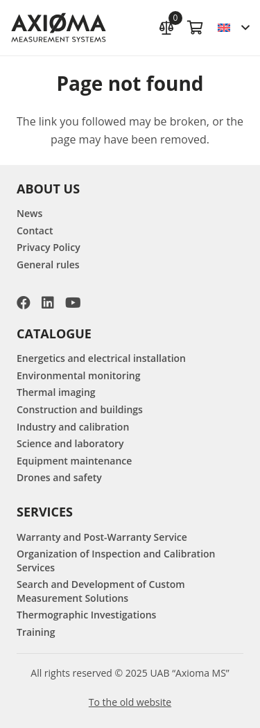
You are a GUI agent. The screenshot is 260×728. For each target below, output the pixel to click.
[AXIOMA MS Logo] (58, 28)
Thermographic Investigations (86, 614)
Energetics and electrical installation (101, 358)
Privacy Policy (48, 247)
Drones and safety (59, 477)
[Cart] (195, 27)
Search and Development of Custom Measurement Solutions (101, 591)
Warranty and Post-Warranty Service (102, 537)
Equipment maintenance (74, 460)
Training (36, 632)
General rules (48, 264)
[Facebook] (24, 303)
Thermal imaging (56, 392)
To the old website (130, 702)
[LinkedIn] (48, 303)
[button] (233, 28)
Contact (35, 230)
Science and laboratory (70, 443)
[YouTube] (73, 303)
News (29, 213)
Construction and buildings (80, 409)
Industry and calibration (73, 426)
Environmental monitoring (78, 375)
